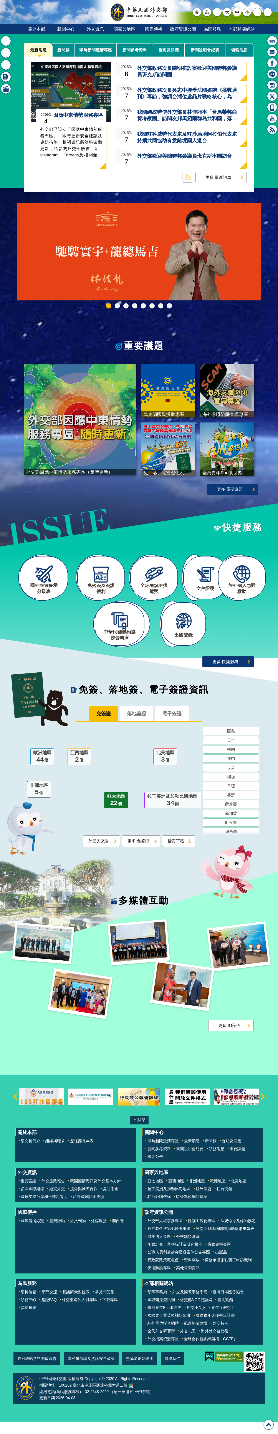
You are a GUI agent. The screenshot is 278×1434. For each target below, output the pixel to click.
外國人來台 (98, 854)
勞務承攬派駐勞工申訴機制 (228, 1272)
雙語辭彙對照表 (76, 1304)
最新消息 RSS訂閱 (187, 177)
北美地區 (165, 770)
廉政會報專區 (219, 1257)
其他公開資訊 (188, 1280)
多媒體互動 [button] (6, 89)
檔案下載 (176, 854)
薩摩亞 (231, 817)
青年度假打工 (223, 1320)
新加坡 (231, 826)
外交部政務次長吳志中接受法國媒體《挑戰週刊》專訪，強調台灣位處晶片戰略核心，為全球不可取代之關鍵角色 (187, 93)
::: (19, 36)
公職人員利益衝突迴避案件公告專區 (178, 1265)
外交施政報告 (53, 1193)
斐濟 (231, 808)
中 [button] (237, 12)
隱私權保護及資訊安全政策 (91, 1371)
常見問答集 (104, 1304)
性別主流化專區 (201, 1233)
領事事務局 (157, 1304)
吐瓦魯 (231, 835)
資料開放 (192, 1272)
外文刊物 (78, 1233)
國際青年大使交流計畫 (215, 1328)
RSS (272, 129)
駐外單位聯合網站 (163, 1336)
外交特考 (220, 1336)
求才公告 (155, 1169)
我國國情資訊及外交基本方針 (95, 1193)
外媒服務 (99, 1233)
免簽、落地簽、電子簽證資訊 (144, 702)
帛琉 (231, 799)
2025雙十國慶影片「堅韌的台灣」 (126, 305)
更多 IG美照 (229, 1038)
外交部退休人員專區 (79, 1312)
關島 (231, 744)
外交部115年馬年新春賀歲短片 (108, 305)
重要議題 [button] (6, 53)
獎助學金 (110, 1201)
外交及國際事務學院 (189, 1304)
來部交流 (49, 1304)
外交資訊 (95, 29)
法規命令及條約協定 (238, 1233)
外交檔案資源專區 (163, 1351)
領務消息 (239, 49)
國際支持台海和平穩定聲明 (44, 1209)
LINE (272, 74)
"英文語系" (217, 12)
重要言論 (28, 1193)
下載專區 (110, 1312)
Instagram (272, 85)
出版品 (221, 1265)
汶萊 (231, 781)
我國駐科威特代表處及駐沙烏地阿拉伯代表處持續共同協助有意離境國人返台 (187, 137)
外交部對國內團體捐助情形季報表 (225, 1241)
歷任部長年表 (82, 1153)
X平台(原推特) (272, 96)
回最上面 (269, 1425)
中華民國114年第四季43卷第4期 (117, 305)
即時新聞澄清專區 (96, 50)
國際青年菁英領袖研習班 (168, 1328)
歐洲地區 (42, 770)
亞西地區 (79, 770)
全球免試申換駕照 (160, 305)
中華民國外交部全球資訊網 (139, 12)
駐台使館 (224, 1201)
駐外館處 (203, 1201)
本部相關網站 (242, 29)
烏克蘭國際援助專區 (152, 305)
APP (272, 107)
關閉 (141, 1133)
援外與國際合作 (84, 1201)
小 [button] (247, 12)
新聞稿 (63, 49)
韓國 (231, 762)
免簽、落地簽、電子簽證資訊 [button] (6, 77)
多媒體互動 (144, 913)
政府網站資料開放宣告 (36, 1371)
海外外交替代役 (214, 1344)
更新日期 (47, 1410)
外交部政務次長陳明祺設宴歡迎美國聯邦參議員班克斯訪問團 (187, 71)
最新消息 (38, 49)
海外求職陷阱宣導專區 (143, 305)
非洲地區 (39, 802)
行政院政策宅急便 (163, 1272)
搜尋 (267, 12)
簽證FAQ (49, 1312)
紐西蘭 (231, 845)
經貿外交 (57, 1201)
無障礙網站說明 (139, 1371)
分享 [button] (257, 12)
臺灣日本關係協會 (228, 1304)
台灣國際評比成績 (88, 1209)
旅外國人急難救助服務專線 (272, 40)
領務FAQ (28, 1312)
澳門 (231, 771)
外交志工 (188, 1344)
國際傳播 (153, 29)
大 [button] (227, 12)
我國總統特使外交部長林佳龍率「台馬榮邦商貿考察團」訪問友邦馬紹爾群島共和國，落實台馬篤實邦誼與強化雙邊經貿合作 (187, 115)
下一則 (263, 1109)
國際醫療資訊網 (161, 1312)
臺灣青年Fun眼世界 (164, 1320)
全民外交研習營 (161, 1344)
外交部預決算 (188, 1249)
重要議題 (144, 346)
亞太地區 (116, 813)
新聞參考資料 (135, 49)
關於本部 (36, 29)
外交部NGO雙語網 (196, 1312)
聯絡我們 (172, 1371)
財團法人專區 (159, 1249)
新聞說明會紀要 (205, 49)
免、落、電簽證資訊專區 (169, 305)
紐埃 (231, 790)
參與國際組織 (32, 1201)
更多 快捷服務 (225, 674)
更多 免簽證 (138, 854)
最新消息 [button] (6, 41)
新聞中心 (65, 29)
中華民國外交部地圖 (131, 1398)
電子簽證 (176, 726)
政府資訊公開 (183, 29)
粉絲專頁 (272, 63)
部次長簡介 (30, 1153)
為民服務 (212, 29)
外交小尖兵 (196, 1320)
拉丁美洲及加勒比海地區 (172, 813)
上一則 (15, 1109)
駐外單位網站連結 (191, 1209)
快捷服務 (242, 529)
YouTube (272, 118)
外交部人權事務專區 (165, 1233)
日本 (231, 753)
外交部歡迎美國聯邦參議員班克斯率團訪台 (184, 159)
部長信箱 (272, 52)
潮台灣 (118, 1233)
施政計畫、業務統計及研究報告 (174, 1257)
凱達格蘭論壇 (195, 1336)
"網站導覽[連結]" (207, 12)
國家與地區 (124, 29)
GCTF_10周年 (134, 305)
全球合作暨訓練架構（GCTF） (210, 1351)
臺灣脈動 (57, 1233)
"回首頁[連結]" (197, 12)
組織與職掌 (55, 1153)
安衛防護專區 (159, 1280)
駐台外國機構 (159, 1209)
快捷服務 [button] (6, 65)
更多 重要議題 (230, 490)
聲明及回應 (169, 49)
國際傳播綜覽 (32, 1233)
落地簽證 (137, 726)
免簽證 (100, 726)
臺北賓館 (225, 1312)
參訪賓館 (28, 1320)
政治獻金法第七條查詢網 (168, 1241)
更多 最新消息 (218, 177)
